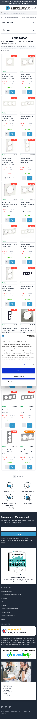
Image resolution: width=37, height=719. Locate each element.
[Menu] (3, 8)
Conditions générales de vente (11, 594)
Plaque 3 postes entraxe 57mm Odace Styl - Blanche (26, 160)
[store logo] (18, 8)
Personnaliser (18, 376)
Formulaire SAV (6, 612)
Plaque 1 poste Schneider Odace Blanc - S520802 (9, 204)
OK (18, 370)
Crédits (3, 619)
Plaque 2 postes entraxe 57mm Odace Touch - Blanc (8, 288)
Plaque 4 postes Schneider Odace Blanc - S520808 (27, 246)
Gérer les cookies (26, 365)
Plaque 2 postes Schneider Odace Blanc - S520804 (27, 204)
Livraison (4, 598)
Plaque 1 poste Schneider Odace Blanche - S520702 (8, 76)
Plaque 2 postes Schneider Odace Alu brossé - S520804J (26, 452)
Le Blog (3, 605)
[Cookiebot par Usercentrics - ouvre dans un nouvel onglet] (27, 336)
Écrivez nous (6, 695)
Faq (2, 601)
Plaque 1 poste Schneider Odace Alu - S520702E (27, 330)
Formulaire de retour (8, 615)
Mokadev (4, 714)
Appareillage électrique (12, 17)
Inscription (18, 534)
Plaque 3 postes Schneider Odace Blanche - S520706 (8, 118)
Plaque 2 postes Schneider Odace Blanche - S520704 (26, 76)
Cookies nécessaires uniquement (18, 381)
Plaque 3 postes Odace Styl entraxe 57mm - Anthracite (9, 330)
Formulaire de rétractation (9, 608)
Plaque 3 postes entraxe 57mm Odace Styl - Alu (8, 452)
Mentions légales (6, 591)
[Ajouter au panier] (12, 92)
